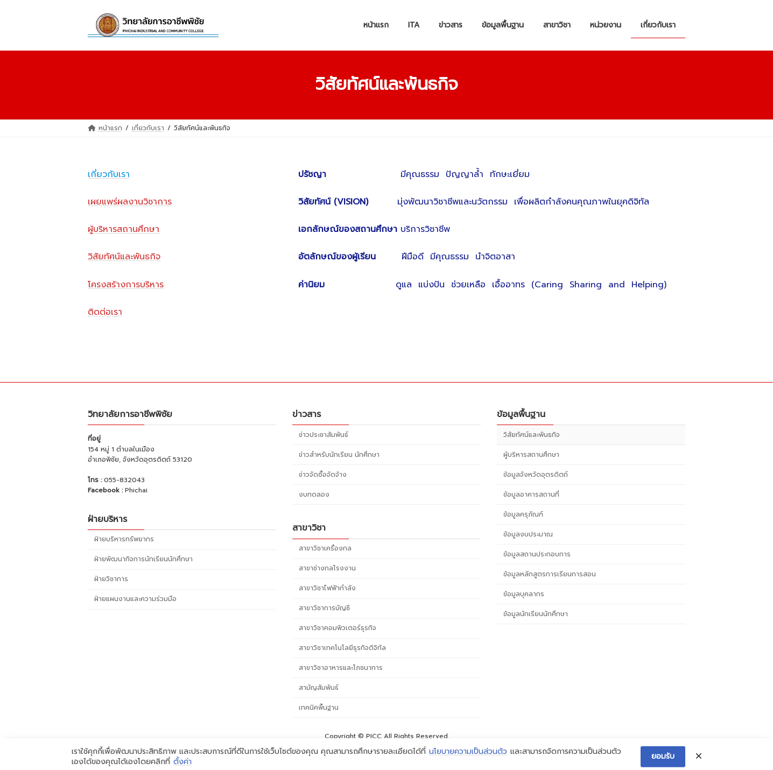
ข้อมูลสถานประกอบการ (537, 554)
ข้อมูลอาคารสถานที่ (531, 494)
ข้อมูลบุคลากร (523, 593)
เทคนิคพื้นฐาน (319, 707)
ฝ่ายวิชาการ (111, 579)
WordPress (333, 752)
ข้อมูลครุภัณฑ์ (523, 514)
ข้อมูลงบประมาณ (528, 534)
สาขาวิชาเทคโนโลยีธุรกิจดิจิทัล (342, 648)
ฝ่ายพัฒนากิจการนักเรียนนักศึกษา (143, 559)
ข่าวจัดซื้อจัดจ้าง (323, 474)
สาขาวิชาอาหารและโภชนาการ (341, 668)
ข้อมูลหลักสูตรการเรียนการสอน (549, 573)
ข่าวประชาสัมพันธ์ (323, 435)
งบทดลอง (314, 494)
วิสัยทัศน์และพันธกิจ (531, 435)
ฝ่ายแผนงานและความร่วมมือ (135, 599)
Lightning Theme (387, 752)
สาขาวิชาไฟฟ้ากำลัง (327, 588)
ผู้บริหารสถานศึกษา (531, 455)
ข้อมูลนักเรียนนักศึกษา (535, 613)
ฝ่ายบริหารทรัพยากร (124, 539)
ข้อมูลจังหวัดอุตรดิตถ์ (535, 474)
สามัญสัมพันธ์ (319, 688)
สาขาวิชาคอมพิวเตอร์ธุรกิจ (337, 628)
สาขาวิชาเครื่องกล (325, 548)
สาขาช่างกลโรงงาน (327, 568)
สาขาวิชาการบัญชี (324, 608)
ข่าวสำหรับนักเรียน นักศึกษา (339, 455)
